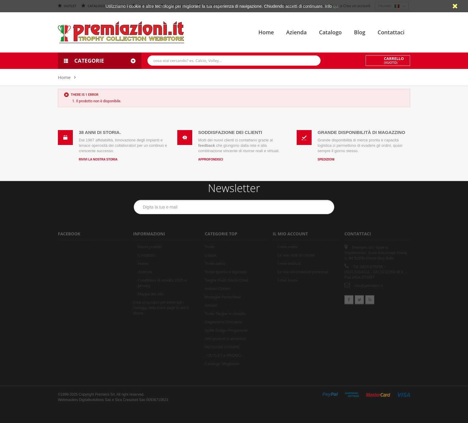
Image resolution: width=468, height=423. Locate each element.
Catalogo (330, 32)
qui (336, 6)
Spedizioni (326, 159)
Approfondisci (210, 159)
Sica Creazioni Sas (130, 397)
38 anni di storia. (100, 132)
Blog (359, 32)
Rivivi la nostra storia (98, 159)
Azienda (296, 32)
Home (266, 32)
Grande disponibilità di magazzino (361, 132)
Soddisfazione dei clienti (230, 132)
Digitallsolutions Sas (95, 397)
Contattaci (391, 32)
